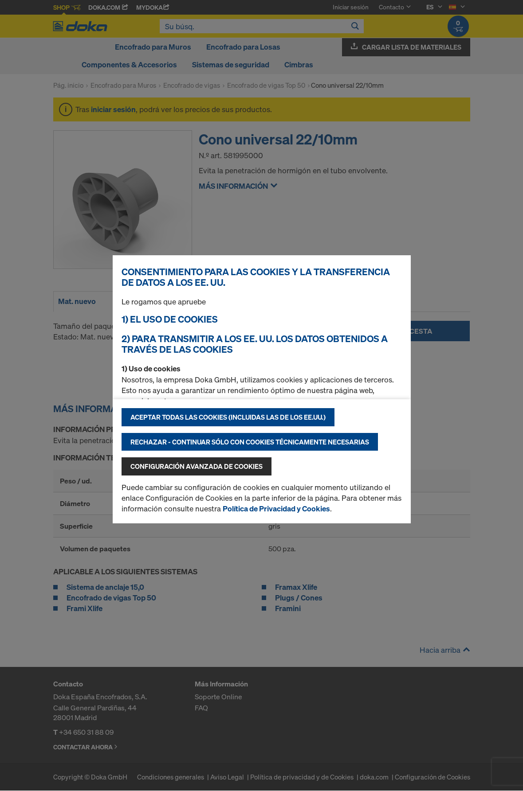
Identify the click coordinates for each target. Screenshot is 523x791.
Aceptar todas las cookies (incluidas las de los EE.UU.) (228, 417)
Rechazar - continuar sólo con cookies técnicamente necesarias (249, 441)
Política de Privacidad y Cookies (276, 508)
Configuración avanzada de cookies (196, 466)
